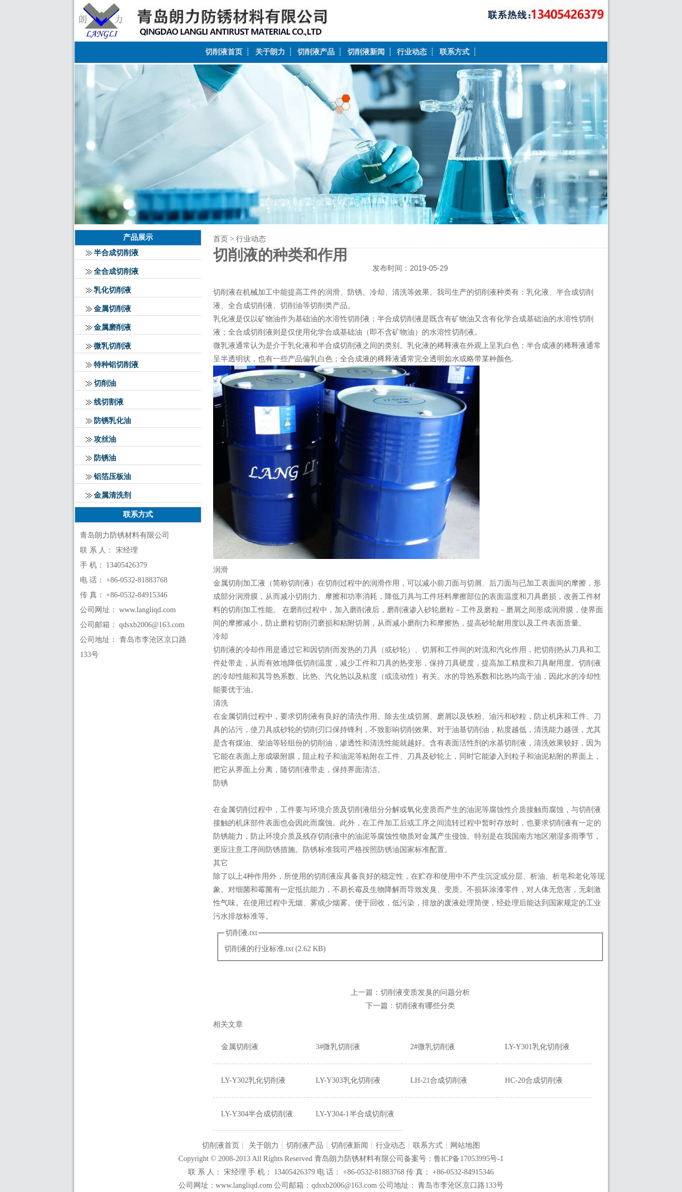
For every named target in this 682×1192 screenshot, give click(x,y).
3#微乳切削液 (337, 1047)
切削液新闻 (366, 52)
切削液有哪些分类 (425, 1006)
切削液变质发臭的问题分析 (425, 992)
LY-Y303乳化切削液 (347, 1080)
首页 (220, 239)
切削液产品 (316, 52)
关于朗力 (270, 52)
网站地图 (465, 1145)
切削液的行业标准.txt (259, 949)
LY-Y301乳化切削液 (537, 1047)
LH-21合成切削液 (438, 1080)
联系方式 (454, 52)
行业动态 (412, 52)
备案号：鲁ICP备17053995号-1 (454, 1159)
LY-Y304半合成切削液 (257, 1114)
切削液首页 (223, 52)
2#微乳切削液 (432, 1047)
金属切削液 (239, 1047)
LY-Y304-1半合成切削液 (354, 1114)
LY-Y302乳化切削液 (253, 1080)
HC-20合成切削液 (534, 1080)
